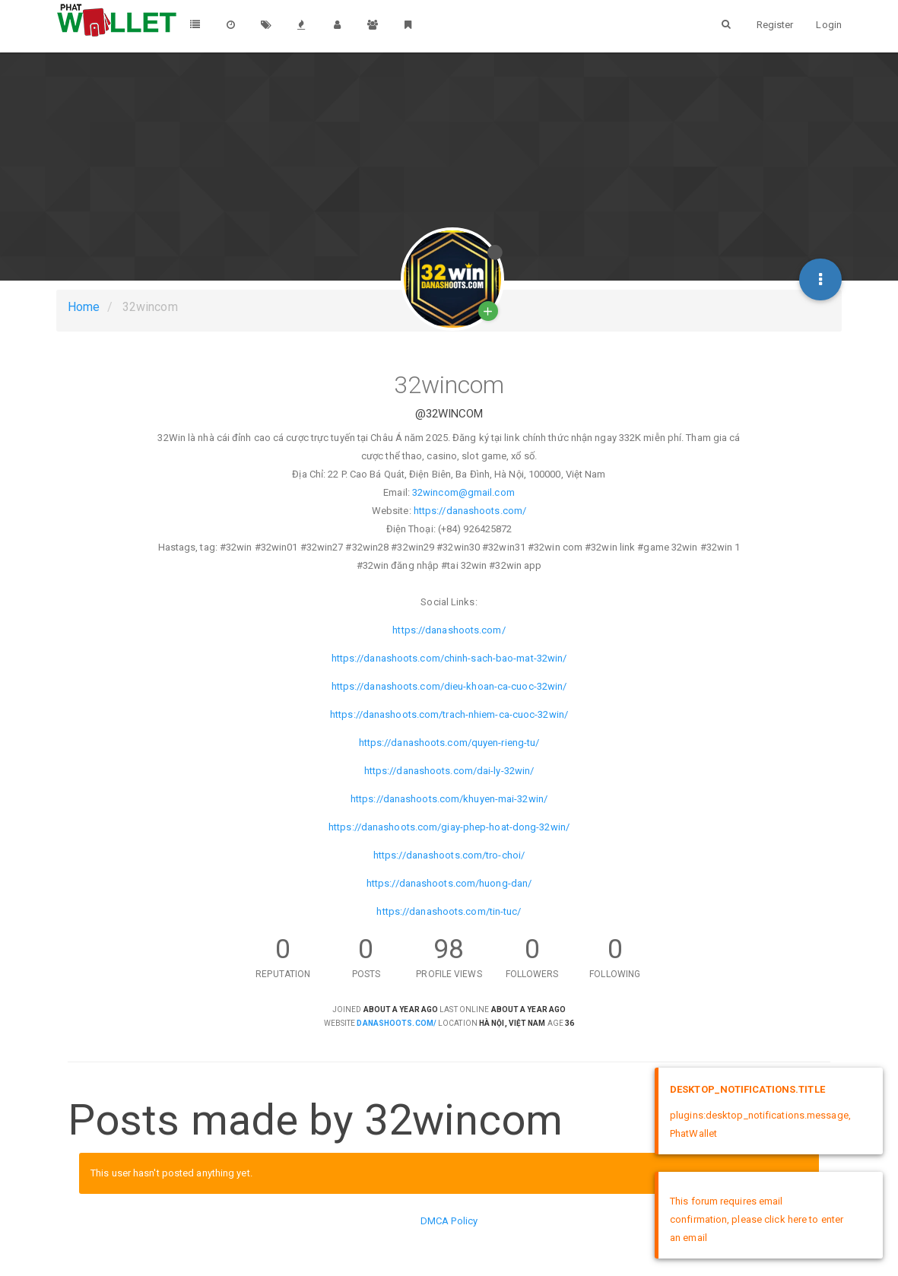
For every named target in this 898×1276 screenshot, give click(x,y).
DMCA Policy (449, 1221)
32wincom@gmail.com (463, 492)
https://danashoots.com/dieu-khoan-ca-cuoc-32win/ (449, 686)
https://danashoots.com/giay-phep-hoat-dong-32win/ (449, 827)
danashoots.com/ (396, 1023)
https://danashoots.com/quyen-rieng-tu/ (449, 742)
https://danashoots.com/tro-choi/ (449, 855)
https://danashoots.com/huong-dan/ (449, 883)
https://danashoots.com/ (470, 510)
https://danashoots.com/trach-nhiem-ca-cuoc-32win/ (449, 714)
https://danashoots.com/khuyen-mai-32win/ (449, 799)
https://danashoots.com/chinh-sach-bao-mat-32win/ (449, 658)
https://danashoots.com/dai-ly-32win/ (449, 770)
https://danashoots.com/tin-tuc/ (448, 911)
